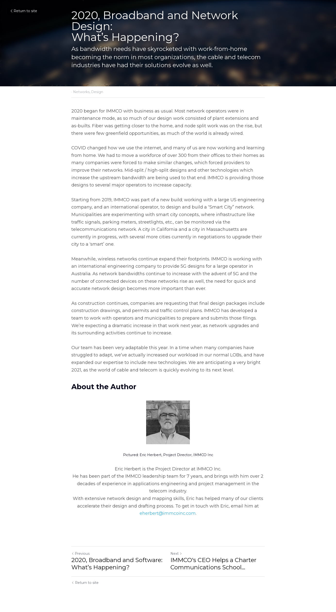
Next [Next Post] (176, 553)
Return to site (23, 11)
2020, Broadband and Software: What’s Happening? (116, 563)
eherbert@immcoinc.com (168, 513)
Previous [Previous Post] (80, 553)
